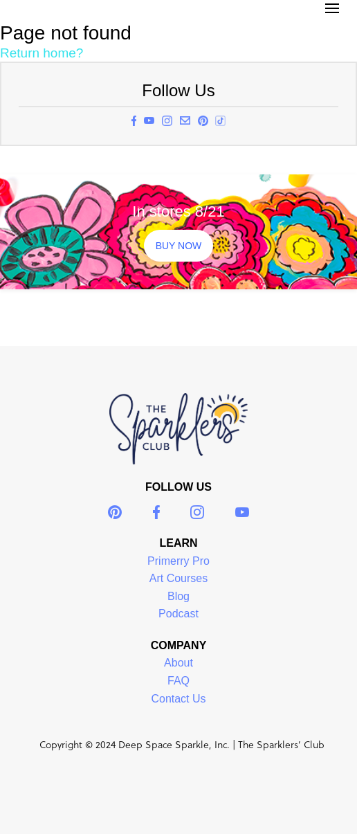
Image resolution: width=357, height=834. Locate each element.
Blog (178, 596)
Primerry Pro (178, 561)
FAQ (178, 681)
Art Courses (178, 578)
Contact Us (178, 699)
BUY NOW (179, 245)
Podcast (178, 613)
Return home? (41, 53)
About (178, 663)
